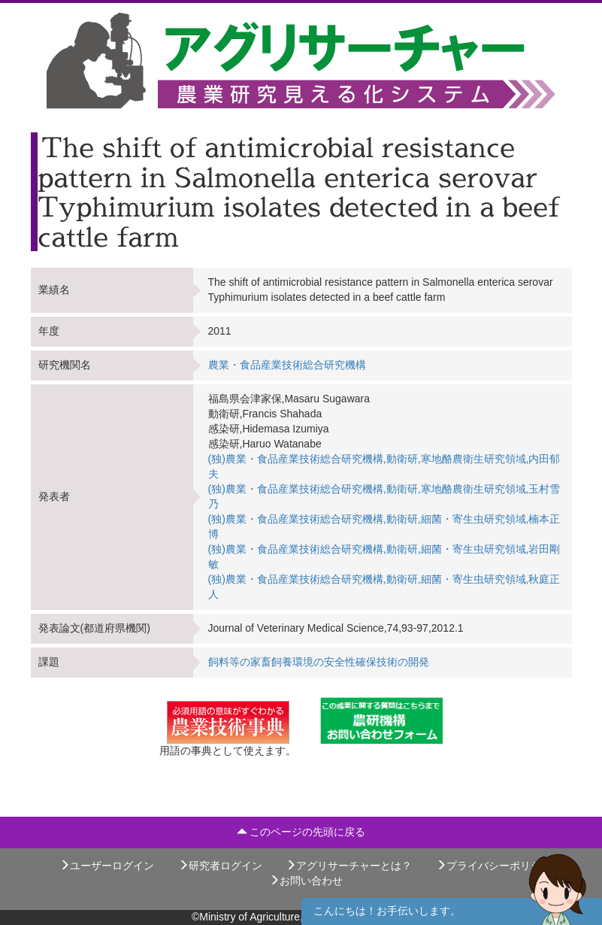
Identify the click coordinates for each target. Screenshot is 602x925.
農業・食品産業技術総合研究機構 (287, 365)
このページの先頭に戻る (301, 832)
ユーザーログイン (106, 866)
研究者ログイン (220, 866)
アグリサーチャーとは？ (349, 866)
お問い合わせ (306, 881)
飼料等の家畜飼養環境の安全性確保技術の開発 (318, 662)
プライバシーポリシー (494, 866)
